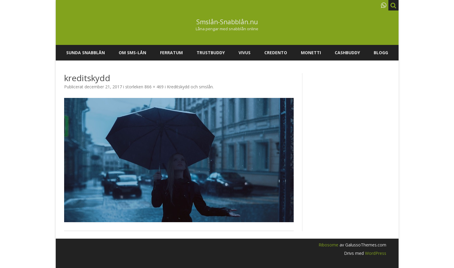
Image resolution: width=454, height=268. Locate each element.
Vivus (245, 52)
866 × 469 (154, 87)
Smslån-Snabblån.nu (227, 22)
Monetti (311, 52)
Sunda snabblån (85, 52)
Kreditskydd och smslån (190, 87)
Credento (275, 52)
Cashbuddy (347, 52)
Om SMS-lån (132, 52)
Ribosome (328, 245)
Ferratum (171, 52)
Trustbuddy (211, 52)
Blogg (381, 52)
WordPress (375, 253)
